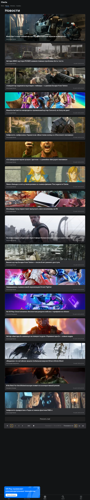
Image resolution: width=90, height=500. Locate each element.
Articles (12, 6)
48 (83, 426)
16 (75, 426)
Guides (18, 6)
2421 (29, 426)
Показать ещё (45, 419)
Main (2, 6)
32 (79, 426)
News (7, 6)
